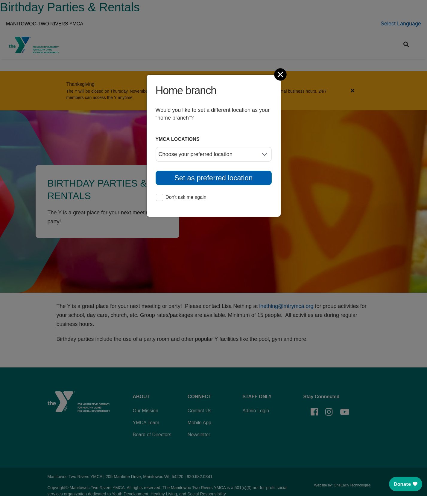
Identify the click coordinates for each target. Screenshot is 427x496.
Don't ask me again (181, 198)
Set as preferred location (213, 178)
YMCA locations (178, 139)
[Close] (281, 74)
